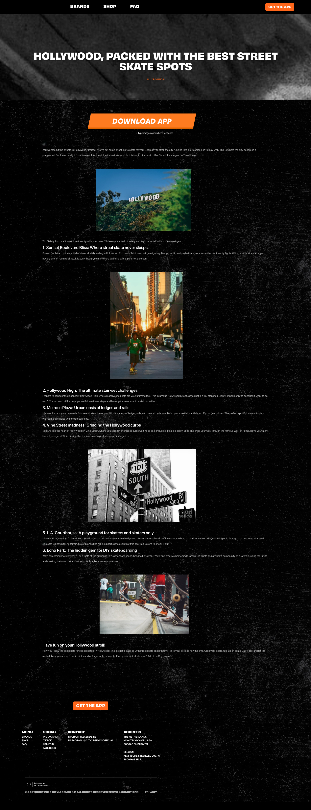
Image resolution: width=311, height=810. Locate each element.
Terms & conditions (123, 792)
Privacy (151, 792)
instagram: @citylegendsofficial (90, 740)
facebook (49, 748)
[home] (41, 7)
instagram (50, 736)
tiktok (47, 740)
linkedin (48, 744)
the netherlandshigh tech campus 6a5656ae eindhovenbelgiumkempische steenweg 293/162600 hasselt (142, 748)
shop (109, 7)
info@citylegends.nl (82, 736)
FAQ (134, 7)
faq (24, 744)
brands (79, 7)
